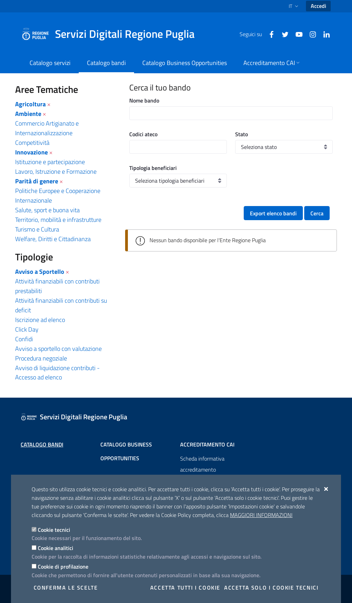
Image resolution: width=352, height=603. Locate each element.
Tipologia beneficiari (153, 168)
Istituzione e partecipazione (50, 161)
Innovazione (31, 152)
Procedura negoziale (41, 358)
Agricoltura (30, 104)
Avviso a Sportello (39, 271)
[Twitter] (282, 34)
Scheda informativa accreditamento (202, 464)
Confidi (24, 339)
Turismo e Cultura (37, 229)
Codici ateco (143, 134)
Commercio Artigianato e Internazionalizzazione (47, 128)
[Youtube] (296, 34)
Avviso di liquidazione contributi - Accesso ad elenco (57, 372)
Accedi (318, 6)
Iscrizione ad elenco (40, 319)
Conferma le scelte (66, 587)
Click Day (26, 329)
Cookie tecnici (54, 530)
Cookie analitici (55, 548)
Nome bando (144, 100)
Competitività (32, 142)
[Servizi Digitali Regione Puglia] (112, 34)
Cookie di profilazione (63, 566)
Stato (241, 134)
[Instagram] (310, 34)
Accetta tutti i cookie (185, 587)
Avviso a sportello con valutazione (58, 348)
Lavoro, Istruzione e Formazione (56, 171)
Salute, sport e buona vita (47, 210)
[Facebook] (269, 34)
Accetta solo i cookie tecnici (271, 587)
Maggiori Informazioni (261, 515)
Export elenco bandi (273, 213)
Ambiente (28, 113)
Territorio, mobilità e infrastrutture (58, 219)
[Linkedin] (324, 34)
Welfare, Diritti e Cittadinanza (53, 239)
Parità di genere (36, 181)
